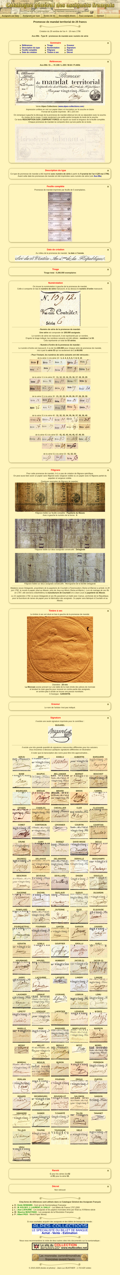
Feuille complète (29, 50)
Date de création (29, 52)
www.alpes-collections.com (71, 106)
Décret (70, 52)
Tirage (50, 45)
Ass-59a (97, 176)
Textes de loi (49, 16)
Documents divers (67, 16)
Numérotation (53, 48)
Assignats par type (31, 16)
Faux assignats (86, 16)
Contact (100, 16)
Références (27, 45)
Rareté (70, 50)
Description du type (31, 48)
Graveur (70, 45)
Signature (71, 48)
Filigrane (51, 50)
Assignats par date (10, 16)
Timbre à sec (53, 52)
